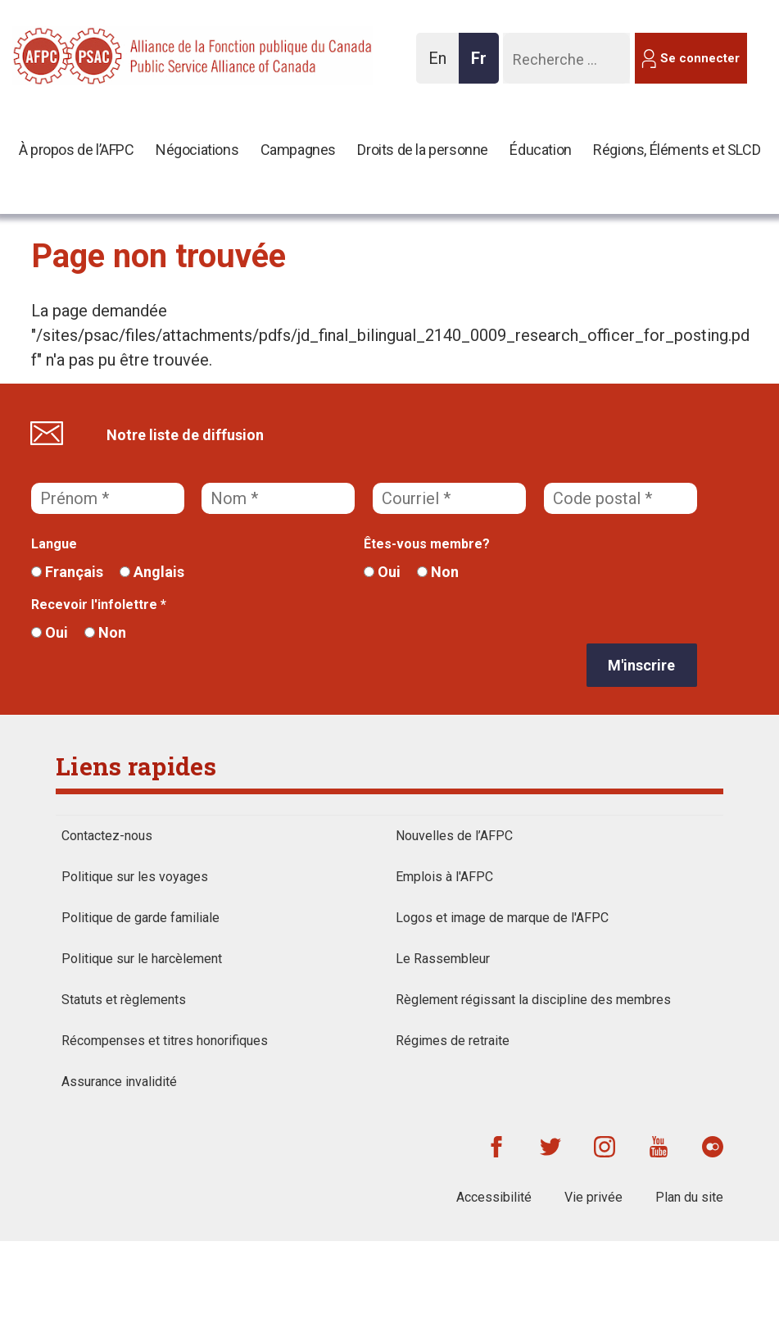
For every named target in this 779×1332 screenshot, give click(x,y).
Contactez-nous (106, 835)
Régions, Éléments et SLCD (676, 149)
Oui (382, 571)
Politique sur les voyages (134, 876)
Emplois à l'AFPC (444, 876)
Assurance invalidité (119, 1081)
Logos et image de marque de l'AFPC (502, 917)
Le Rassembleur (443, 958)
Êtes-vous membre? (427, 544)
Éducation (540, 149)
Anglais (152, 571)
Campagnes (298, 149)
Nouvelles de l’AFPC (454, 835)
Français (67, 571)
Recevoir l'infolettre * (98, 604)
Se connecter (700, 58)
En (441, 66)
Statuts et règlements (123, 999)
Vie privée (593, 1197)
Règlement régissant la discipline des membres (533, 999)
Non (438, 571)
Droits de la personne (422, 149)
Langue (54, 544)
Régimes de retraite (453, 1040)
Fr (483, 66)
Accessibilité (494, 1197)
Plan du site (689, 1197)
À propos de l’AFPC (76, 149)
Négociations (197, 149)
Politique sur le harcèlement (141, 958)
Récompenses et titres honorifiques (164, 1040)
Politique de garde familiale (140, 917)
